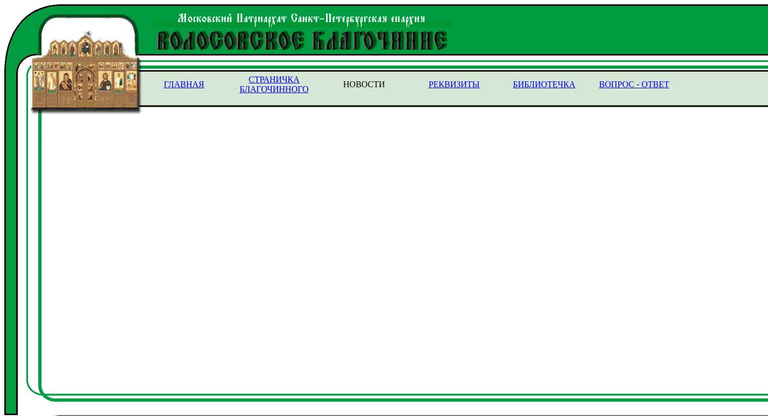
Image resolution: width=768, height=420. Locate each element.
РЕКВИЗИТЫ (454, 84)
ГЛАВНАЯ (184, 84)
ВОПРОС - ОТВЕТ (634, 84)
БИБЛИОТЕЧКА (544, 84)
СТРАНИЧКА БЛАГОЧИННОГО (273, 84)
